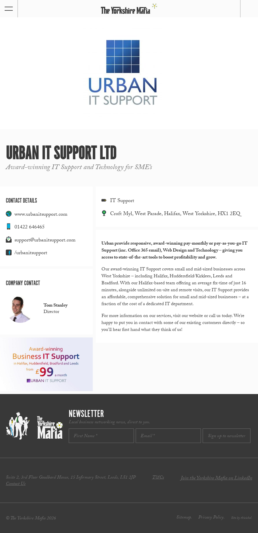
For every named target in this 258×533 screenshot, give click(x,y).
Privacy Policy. (211, 518)
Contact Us (16, 484)
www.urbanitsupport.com (41, 214)
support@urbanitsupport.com (45, 240)
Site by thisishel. (241, 518)
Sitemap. (184, 518)
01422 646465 (29, 227)
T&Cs (158, 478)
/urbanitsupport (30, 253)
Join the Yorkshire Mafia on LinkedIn (216, 478)
